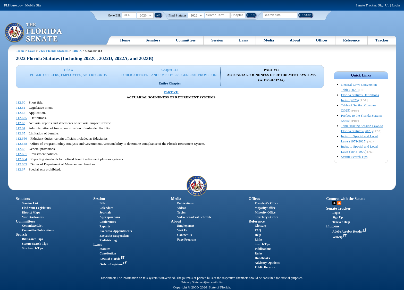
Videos (181, 208)
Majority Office (265, 208)
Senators (153, 40)
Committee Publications (38, 230)
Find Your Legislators (36, 208)
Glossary (260, 225)
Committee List (32, 225)
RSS (339, 203)
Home (125, 40)
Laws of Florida (112, 259)
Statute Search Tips (354, 157)
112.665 (21, 164)
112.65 (20, 133)
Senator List (30, 203)
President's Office (266, 203)
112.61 (20, 107)
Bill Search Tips (32, 239)
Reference (351, 40)
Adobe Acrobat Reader (350, 231)
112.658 (21, 144)
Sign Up (383, 5)
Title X (77, 50)
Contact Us (184, 235)
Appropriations (109, 217)
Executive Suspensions (114, 235)
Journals (105, 212)
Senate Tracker (338, 208)
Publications (185, 203)
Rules (258, 253)
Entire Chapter (170, 83)
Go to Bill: (114, 15)
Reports (104, 226)
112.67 (20, 169)
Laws (243, 40)
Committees (186, 40)
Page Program (186, 239)
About (295, 40)
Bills (102, 203)
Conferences (107, 222)
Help (258, 235)
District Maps (31, 212)
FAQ (258, 230)
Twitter (334, 203)
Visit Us (182, 230)
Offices (321, 40)
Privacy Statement (193, 282)
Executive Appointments (115, 231)
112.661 (21, 154)
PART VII (171, 92)
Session (217, 40)
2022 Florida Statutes (54, 50)
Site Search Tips (32, 248)
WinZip (340, 237)
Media (269, 40)
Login (396, 5)
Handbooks (262, 258)
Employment (185, 225)
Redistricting (108, 240)
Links (258, 239)
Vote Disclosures (33, 217)
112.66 (20, 149)
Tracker (382, 40)
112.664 (21, 159)
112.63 (20, 123)
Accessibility (214, 282)
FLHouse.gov (13, 5)
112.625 (21, 118)
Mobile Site (33, 5)
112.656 (21, 138)
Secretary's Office (266, 217)
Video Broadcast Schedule (194, 217)
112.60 (20, 102)
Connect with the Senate (345, 199)
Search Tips (262, 244)
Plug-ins (332, 226)
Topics (181, 212)
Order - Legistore (113, 264)
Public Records (265, 267)
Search (21, 234)
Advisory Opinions (267, 263)
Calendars (106, 208)
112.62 (20, 113)
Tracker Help (341, 222)
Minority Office (265, 212)
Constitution (107, 253)
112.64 (20, 128)
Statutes (104, 249)
